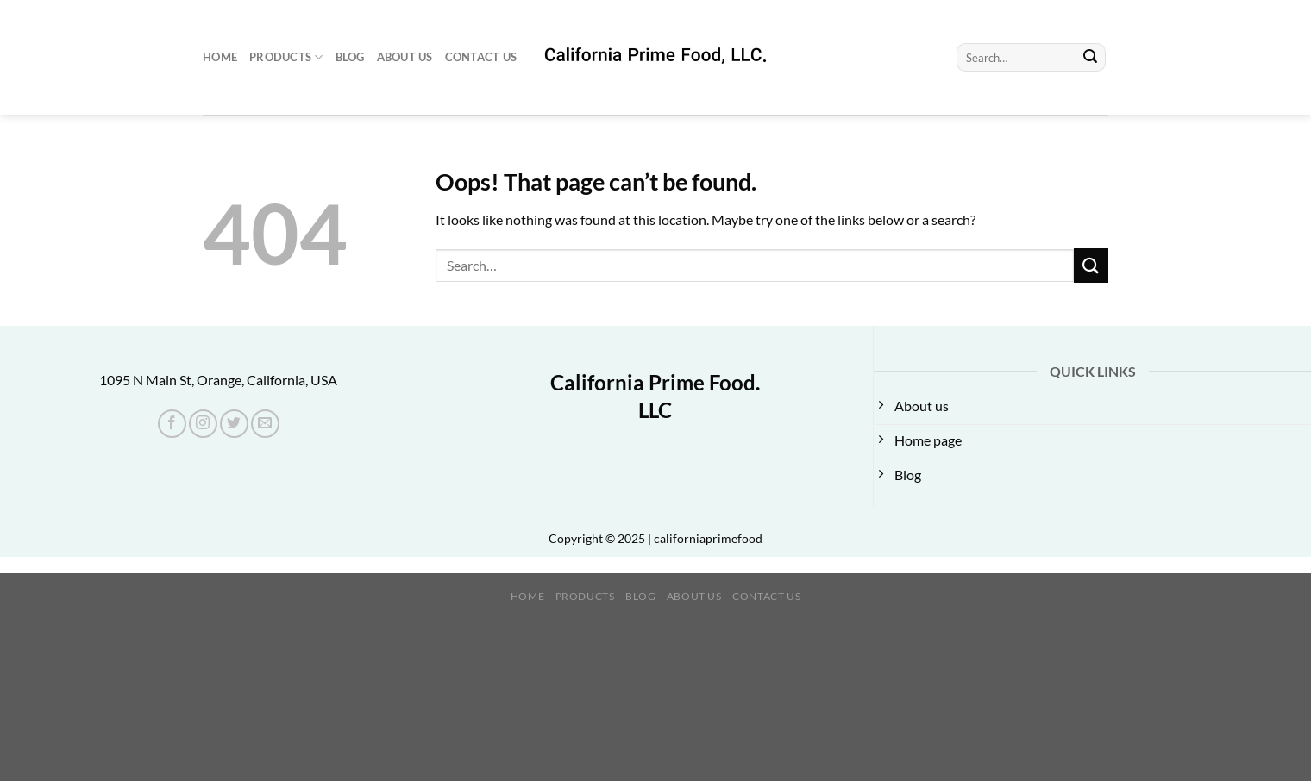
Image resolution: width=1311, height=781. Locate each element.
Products (286, 57)
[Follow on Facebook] (172, 423)
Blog (350, 57)
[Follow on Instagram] (203, 423)
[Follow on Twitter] (234, 423)
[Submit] (1090, 57)
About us (405, 57)
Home (220, 57)
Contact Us (481, 57)
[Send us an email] (265, 423)
